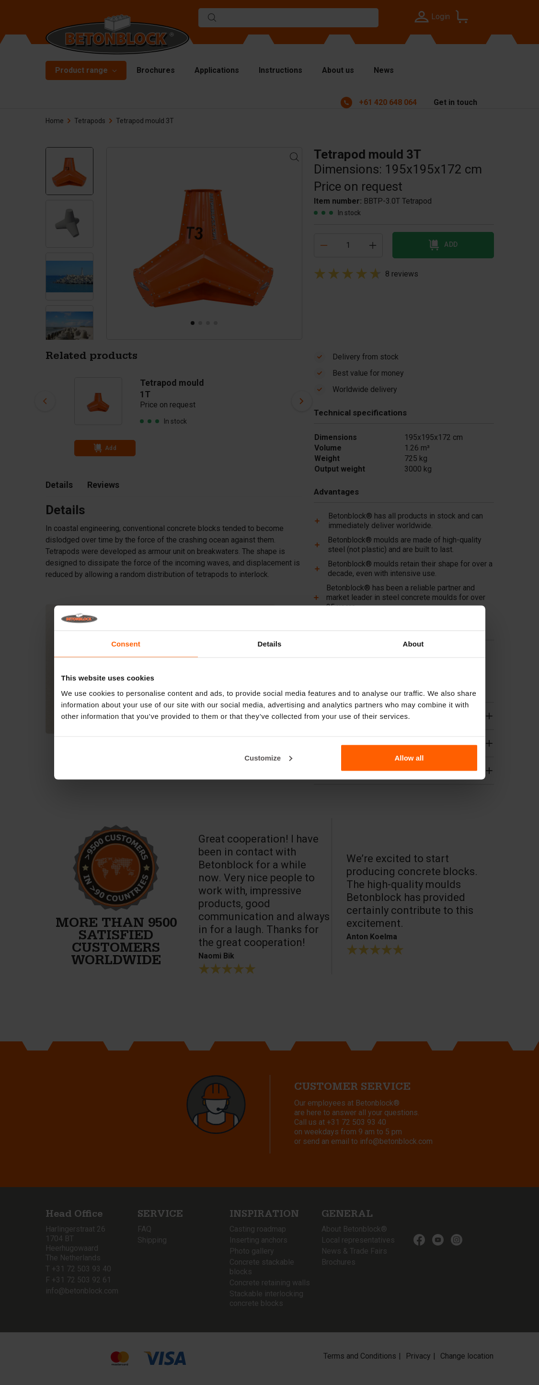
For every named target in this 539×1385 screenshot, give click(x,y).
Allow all (409, 757)
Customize (268, 757)
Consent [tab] (125, 644)
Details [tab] (270, 644)
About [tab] (413, 644)
